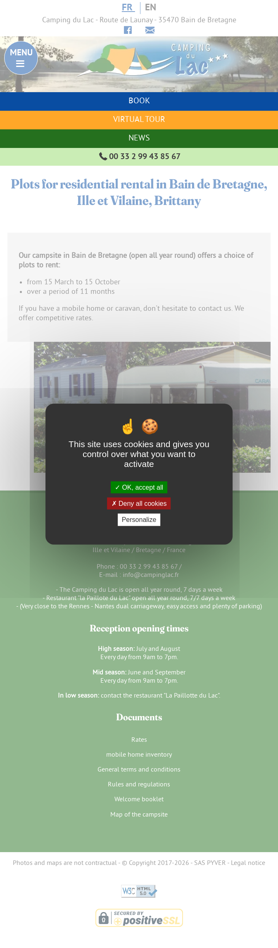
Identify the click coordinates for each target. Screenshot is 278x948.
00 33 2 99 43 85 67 (139, 157)
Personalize (139, 519)
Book (139, 101)
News (139, 138)
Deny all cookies (139, 503)
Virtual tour (139, 120)
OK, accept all (139, 487)
